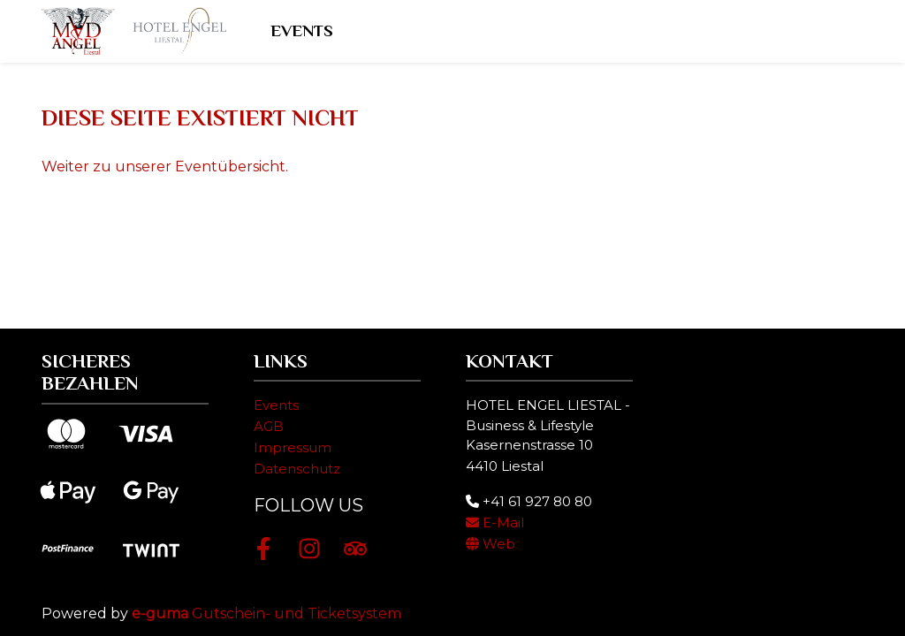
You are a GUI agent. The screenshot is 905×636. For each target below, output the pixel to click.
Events (304, 30)
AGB (269, 426)
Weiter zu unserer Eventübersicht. (165, 166)
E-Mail (495, 522)
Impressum (292, 447)
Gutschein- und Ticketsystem (266, 613)
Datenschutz (297, 468)
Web (490, 543)
